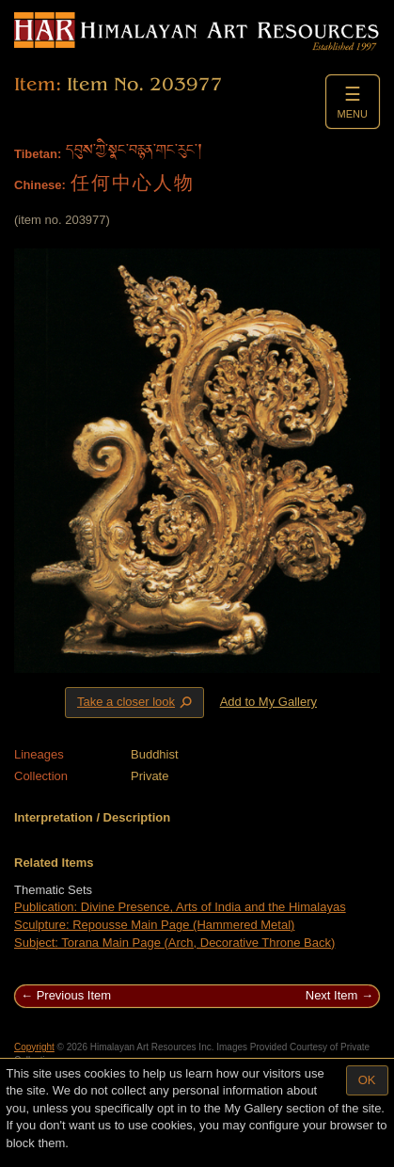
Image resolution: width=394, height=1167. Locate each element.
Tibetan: (37, 154)
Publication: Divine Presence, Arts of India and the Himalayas (180, 907)
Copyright (34, 1047)
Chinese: (40, 185)
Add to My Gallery (268, 702)
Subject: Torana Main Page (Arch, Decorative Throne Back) (174, 942)
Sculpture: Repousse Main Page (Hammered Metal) (154, 925)
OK (367, 1080)
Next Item (332, 995)
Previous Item (74, 995)
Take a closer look (136, 702)
